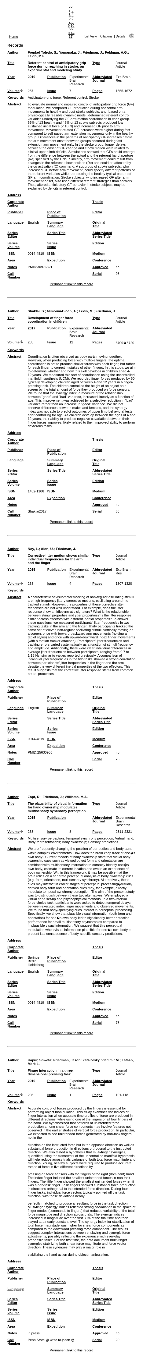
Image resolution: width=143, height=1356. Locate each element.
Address (14, 195)
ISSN (11, 253)
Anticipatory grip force (44, 97)
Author (13, 52)
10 (72, 25)
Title (10, 63)
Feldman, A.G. (116, 52)
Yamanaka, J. (69, 52)
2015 (31, 569)
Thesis (97, 202)
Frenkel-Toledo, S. (42, 52)
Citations (106, 36)
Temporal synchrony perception (89, 838)
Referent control (75, 97)
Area (11, 260)
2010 (31, 1081)
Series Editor (12, 234)
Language (15, 222)
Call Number (13, 275)
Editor (97, 212)
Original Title (98, 224)
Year (11, 77)
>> (71, 29)
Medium (98, 253)
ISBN (51, 253)
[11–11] (71, 34)
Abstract (14, 104)
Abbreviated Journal (102, 78)
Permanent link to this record (71, 284)
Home (13, 36)
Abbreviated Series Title (102, 234)
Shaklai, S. (36, 311)
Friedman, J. (93, 52)
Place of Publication (56, 214)
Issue (51, 91)
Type (96, 63)
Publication (56, 77)
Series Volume (13, 245)
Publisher (15, 212)
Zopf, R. (34, 797)
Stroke (94, 97)
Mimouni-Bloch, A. (62, 311)
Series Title (56, 233)
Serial (96, 273)
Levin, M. (86, 311)
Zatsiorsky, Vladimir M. (100, 1060)
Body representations (44, 842)
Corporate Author (15, 203)
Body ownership (74, 842)
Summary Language (55, 224)
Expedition (56, 260)
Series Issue (52, 245)
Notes (12, 267)
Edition (98, 243)
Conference (101, 260)
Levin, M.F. (36, 56)
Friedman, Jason (67, 1060)
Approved (100, 267)
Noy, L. (33, 549)
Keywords (15, 97)
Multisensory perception (46, 838)
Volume (13, 91)
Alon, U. (47, 549)
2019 (31, 77)
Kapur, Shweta (39, 1060)
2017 (31, 328)
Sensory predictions (103, 842)
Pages (97, 91)
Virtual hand (124, 838)
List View (90, 36)
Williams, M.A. (76, 797)
